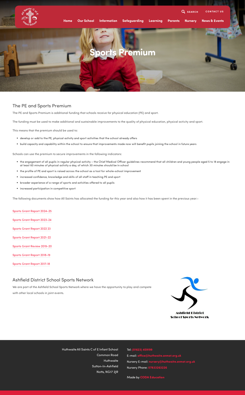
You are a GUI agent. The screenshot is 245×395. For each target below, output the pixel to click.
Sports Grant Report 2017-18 (31, 264)
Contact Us (215, 11)
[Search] (190, 12)
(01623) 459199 (142, 349)
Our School (85, 20)
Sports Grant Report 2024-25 (32, 211)
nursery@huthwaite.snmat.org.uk (172, 361)
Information (108, 20)
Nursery (191, 20)
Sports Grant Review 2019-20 (32, 246)
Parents (173, 20)
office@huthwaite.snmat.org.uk (159, 355)
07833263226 (157, 367)
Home (67, 20)
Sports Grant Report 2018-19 (31, 255)
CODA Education (152, 377)
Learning (155, 20)
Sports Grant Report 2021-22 (32, 237)
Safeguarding (133, 20)
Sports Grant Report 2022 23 (32, 228)
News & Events (213, 20)
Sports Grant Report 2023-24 (32, 220)
